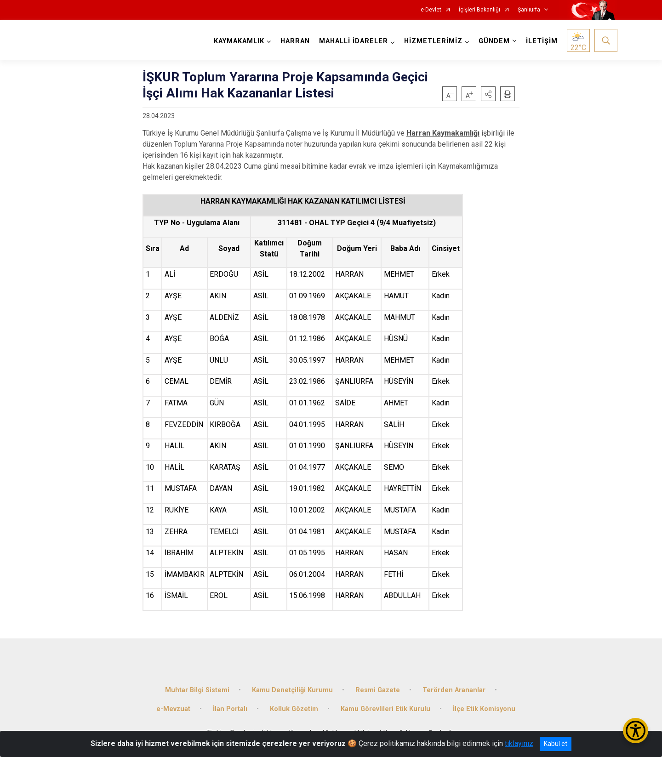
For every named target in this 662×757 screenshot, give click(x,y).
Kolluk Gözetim (294, 709)
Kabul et (555, 743)
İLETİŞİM (542, 41)
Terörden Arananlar (453, 690)
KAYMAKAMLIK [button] (239, 41)
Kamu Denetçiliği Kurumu (292, 690)
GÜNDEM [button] (494, 41)
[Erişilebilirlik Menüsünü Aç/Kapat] (635, 730)
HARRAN (295, 41)
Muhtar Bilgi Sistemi (197, 690)
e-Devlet (431, 10)
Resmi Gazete (377, 690)
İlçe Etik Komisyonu (484, 709)
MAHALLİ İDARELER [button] (353, 41)
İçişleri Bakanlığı (479, 10)
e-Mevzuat (173, 709)
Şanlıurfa (529, 10)
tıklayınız (519, 743)
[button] (488, 93)
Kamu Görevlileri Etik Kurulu (385, 709)
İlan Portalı (230, 709)
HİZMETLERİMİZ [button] (433, 41)
